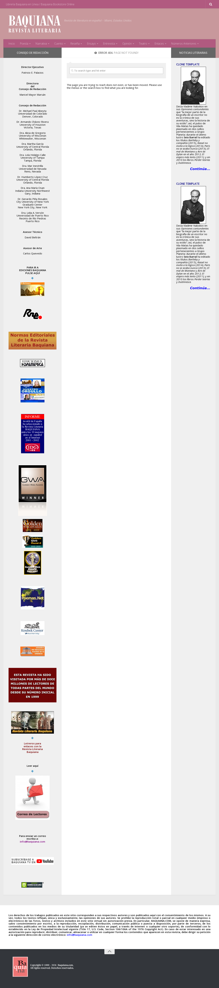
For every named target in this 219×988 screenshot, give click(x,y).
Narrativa (41, 43)
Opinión (126, 43)
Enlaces (158, 43)
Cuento (58, 43)
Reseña (74, 43)
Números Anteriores (182, 43)
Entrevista (108, 43)
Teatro (142, 43)
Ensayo (90, 43)
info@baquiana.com (32, 841)
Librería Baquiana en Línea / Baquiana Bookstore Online (40, 4)
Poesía (24, 43)
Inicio (11, 43)
